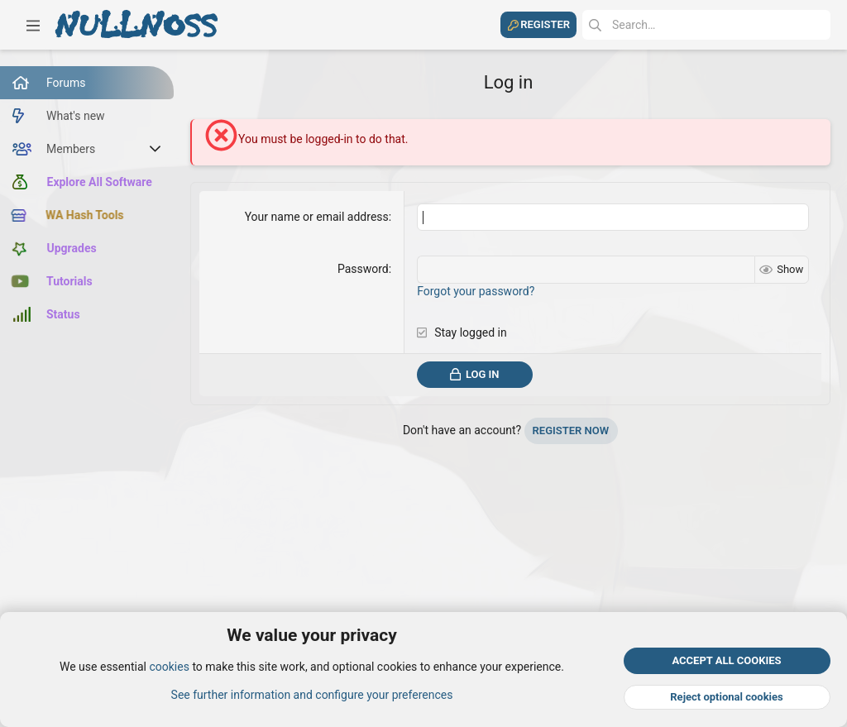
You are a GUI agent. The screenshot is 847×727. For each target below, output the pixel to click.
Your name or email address (317, 216)
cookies (169, 667)
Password (363, 268)
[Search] (706, 25)
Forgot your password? (475, 291)
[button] (33, 25)
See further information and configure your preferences (312, 694)
